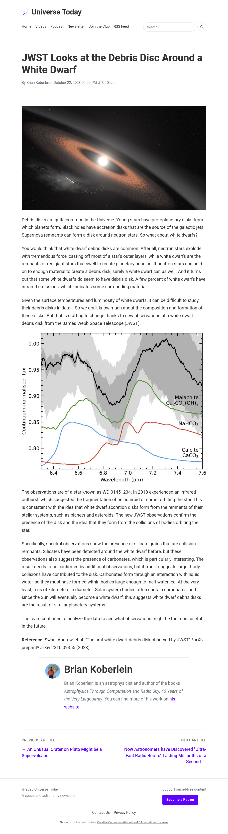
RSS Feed (121, 28)
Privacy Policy (125, 814)
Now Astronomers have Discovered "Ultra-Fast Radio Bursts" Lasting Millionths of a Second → (165, 756)
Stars (111, 84)
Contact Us (101, 814)
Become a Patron (180, 801)
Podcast (57, 28)
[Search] (201, 28)
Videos (40, 28)
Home (26, 28)
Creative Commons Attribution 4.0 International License (132, 823)
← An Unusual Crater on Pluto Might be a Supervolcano (62, 753)
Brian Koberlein (38, 84)
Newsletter (76, 28)
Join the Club (99, 28)
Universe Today (54, 12)
